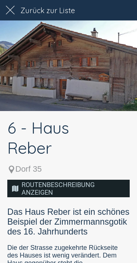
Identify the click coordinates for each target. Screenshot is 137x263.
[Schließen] (10, 10)
